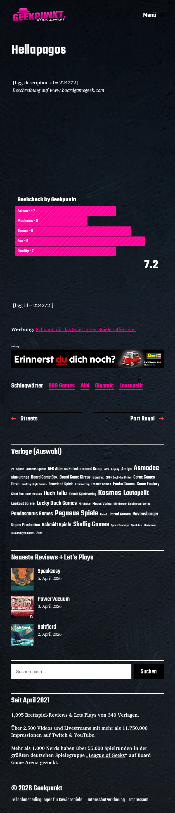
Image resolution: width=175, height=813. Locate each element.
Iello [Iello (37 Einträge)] (62, 493)
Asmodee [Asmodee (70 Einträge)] (146, 468)
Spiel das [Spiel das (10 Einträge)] (136, 525)
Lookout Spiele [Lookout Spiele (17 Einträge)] (23, 504)
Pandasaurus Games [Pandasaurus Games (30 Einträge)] (32, 514)
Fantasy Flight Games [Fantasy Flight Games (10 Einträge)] (34, 484)
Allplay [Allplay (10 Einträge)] (115, 469)
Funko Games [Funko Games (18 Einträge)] (124, 484)
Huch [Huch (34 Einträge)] (49, 493)
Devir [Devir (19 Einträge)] (15, 484)
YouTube (84, 735)
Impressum (138, 800)
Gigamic (104, 386)
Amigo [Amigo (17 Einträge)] (126, 469)
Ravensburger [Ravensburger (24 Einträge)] (146, 514)
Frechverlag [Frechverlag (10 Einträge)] (82, 484)
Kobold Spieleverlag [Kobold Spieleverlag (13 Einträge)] (82, 494)
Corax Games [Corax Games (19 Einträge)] (144, 477)
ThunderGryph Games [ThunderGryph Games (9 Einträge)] (22, 533)
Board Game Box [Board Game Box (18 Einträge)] (44, 477)
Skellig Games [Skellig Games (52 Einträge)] (91, 524)
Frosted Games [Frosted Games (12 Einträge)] (101, 484)
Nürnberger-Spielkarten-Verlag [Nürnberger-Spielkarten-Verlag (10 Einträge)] (131, 504)
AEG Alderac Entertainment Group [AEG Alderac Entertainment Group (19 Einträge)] (75, 469)
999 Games (62, 386)
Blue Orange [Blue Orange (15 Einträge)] (20, 477)
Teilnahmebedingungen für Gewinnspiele (46, 800)
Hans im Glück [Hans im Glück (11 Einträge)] (33, 494)
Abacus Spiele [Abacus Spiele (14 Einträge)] (36, 469)
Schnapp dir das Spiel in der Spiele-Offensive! (86, 329)
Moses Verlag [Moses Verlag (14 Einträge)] (102, 504)
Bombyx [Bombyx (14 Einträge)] (98, 477)
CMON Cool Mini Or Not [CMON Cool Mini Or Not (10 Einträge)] (118, 477)
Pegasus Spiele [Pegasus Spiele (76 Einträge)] (76, 513)
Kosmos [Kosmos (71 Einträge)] (109, 493)
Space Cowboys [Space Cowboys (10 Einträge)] (120, 525)
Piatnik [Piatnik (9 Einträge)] (104, 515)
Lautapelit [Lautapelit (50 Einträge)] (136, 493)
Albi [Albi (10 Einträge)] (106, 469)
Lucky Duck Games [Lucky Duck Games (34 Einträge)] (57, 503)
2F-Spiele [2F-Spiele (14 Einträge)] (17, 469)
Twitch (60, 735)
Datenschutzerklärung (105, 800)
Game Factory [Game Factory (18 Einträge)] (148, 484)
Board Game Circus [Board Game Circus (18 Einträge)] (75, 477)
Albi (85, 386)
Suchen (149, 671)
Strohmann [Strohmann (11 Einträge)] (150, 525)
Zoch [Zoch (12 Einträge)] (39, 533)
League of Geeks (107, 755)
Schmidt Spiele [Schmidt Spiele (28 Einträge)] (56, 525)
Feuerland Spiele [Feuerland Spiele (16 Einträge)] (61, 484)
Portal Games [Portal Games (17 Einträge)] (120, 514)
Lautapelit (131, 386)
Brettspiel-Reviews (46, 715)
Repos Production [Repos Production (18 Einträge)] (25, 525)
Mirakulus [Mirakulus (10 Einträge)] (85, 504)
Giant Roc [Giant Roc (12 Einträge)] (17, 494)
